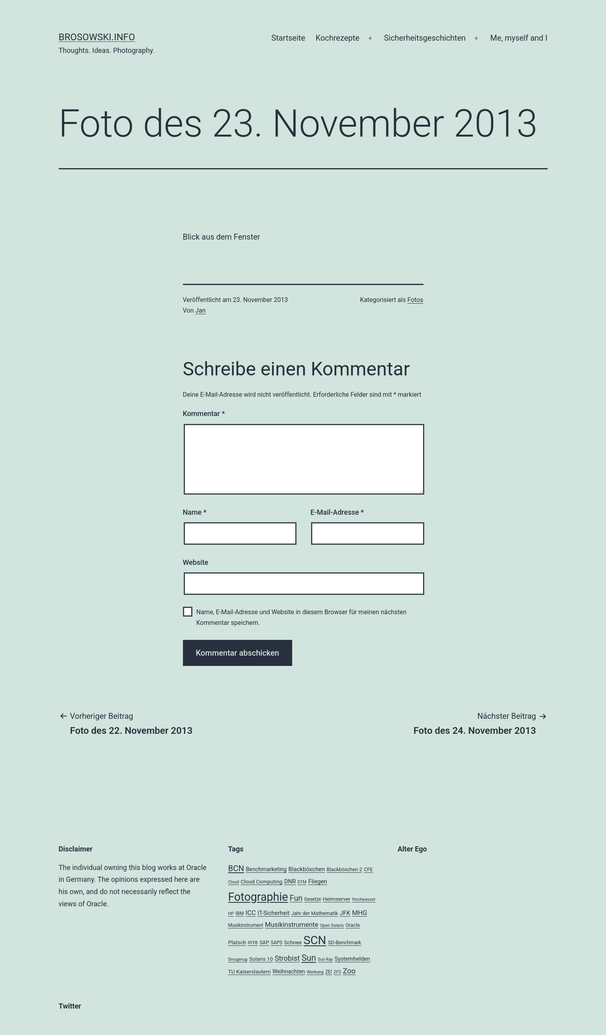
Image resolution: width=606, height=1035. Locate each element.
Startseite (288, 38)
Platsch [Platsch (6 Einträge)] (237, 942)
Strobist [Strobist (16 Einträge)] (287, 958)
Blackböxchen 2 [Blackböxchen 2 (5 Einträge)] (344, 869)
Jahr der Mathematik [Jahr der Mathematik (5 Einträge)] (314, 913)
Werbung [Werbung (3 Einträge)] (315, 972)
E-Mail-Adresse (337, 512)
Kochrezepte (338, 38)
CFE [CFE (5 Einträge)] (368, 869)
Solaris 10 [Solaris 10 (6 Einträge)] (261, 959)
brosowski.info (97, 37)
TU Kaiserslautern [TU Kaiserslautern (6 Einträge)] (249, 971)
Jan (200, 310)
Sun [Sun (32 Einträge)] (309, 958)
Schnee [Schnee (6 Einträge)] (293, 942)
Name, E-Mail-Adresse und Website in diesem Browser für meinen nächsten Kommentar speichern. (301, 617)
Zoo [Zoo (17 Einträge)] (349, 971)
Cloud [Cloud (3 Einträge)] (233, 882)
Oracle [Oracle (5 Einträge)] (352, 925)
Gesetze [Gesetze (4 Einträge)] (312, 899)
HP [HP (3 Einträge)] (231, 913)
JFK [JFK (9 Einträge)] (345, 913)
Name (195, 512)
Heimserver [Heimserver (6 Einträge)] (337, 899)
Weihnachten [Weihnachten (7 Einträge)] (288, 971)
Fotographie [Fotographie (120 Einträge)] (258, 897)
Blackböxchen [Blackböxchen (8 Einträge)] (307, 869)
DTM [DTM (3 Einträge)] (302, 882)
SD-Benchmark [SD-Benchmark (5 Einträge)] (344, 942)
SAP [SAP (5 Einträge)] (264, 942)
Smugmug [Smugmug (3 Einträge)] (238, 959)
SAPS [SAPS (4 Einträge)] (276, 942)
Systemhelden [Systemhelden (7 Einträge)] (352, 959)
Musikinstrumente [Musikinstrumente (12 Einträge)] (291, 924)
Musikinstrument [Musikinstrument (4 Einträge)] (245, 925)
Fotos (415, 300)
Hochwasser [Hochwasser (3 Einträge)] (363, 899)
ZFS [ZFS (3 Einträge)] (337, 972)
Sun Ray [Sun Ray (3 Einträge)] (325, 959)
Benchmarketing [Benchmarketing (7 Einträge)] (266, 869)
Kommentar (204, 413)
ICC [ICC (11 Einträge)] (251, 913)
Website (196, 562)
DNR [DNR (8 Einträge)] (290, 881)
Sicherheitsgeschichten (425, 38)
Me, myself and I (518, 38)
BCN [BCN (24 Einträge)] (236, 868)
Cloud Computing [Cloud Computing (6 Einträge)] (261, 881)
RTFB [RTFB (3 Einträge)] (253, 942)
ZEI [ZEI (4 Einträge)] (328, 972)
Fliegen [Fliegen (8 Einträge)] (317, 881)
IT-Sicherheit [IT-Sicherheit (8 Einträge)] (273, 913)
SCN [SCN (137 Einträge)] (315, 940)
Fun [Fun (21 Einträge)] (296, 898)
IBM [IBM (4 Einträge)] (239, 913)
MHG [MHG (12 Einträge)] (359, 913)
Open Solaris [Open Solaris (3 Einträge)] (332, 925)
